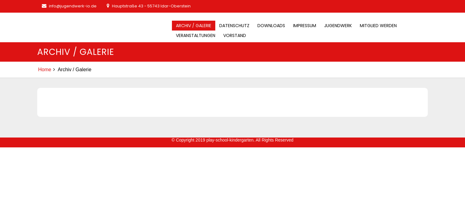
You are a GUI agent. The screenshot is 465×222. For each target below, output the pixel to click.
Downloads (271, 26)
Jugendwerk (338, 26)
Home (44, 69)
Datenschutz (234, 26)
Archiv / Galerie (193, 26)
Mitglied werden (378, 26)
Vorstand (234, 35)
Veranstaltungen (195, 35)
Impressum (304, 26)
